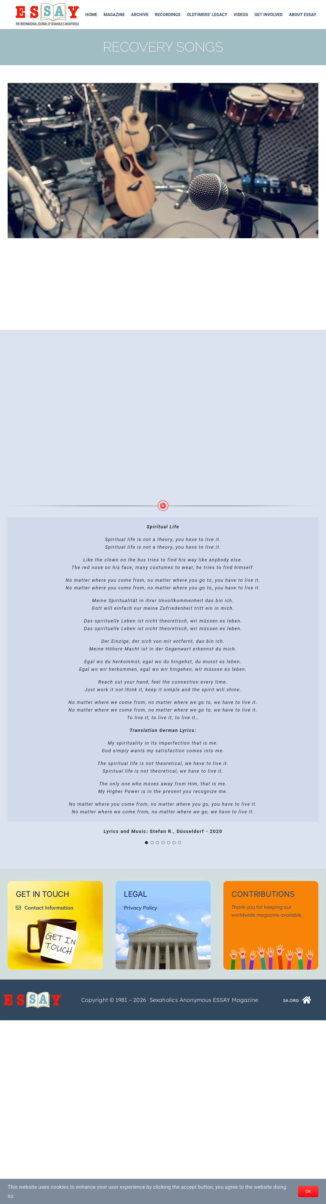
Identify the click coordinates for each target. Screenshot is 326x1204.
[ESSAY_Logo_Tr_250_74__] (32, 993)
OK (308, 1191)
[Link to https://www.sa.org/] (306, 1000)
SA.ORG (291, 1000)
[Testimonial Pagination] (146, 842)
